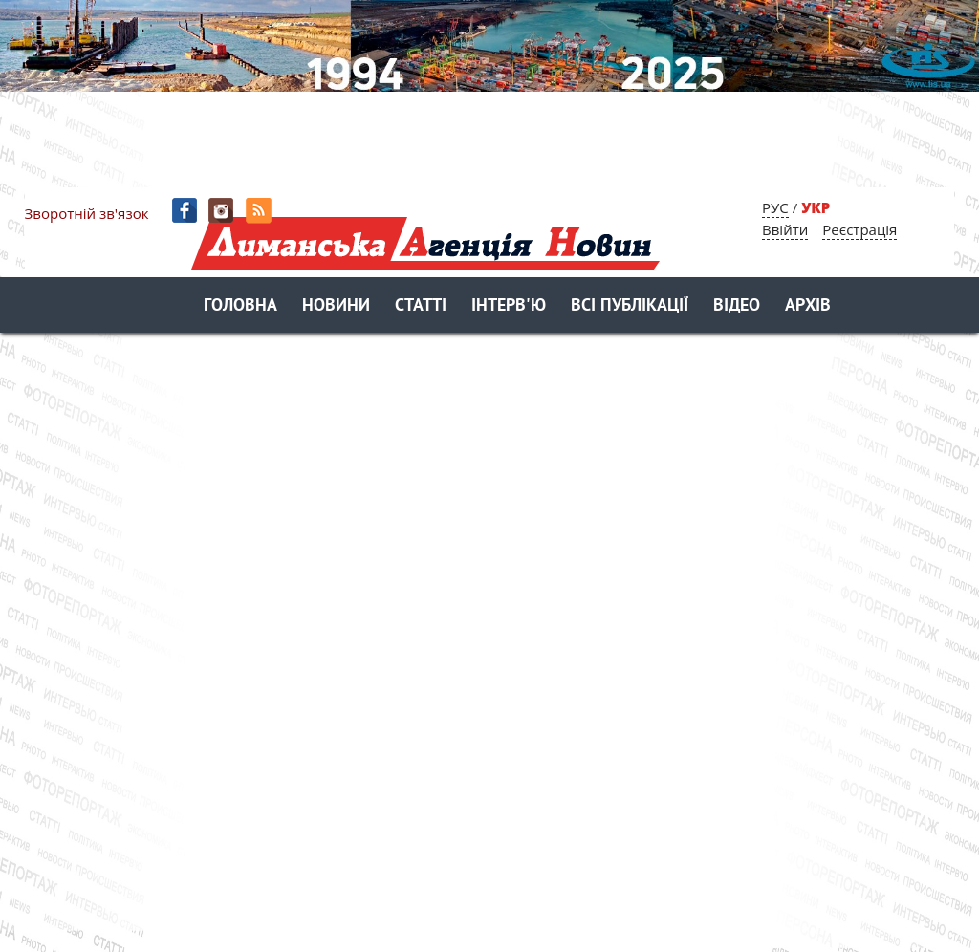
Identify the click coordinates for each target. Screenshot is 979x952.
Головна (240, 306)
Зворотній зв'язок (87, 213)
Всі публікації (629, 306)
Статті (420, 306)
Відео (736, 306)
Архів (808, 306)
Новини (336, 306)
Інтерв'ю (508, 306)
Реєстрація (859, 229)
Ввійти (785, 229)
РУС (775, 207)
